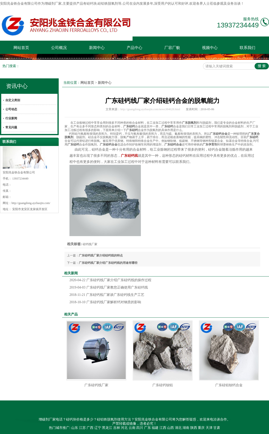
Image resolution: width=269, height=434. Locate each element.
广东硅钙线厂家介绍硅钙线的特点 (101, 255)
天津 (209, 428)
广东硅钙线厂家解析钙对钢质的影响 (105, 302)
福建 (155, 428)
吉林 (116, 428)
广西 (90, 428)
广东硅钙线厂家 (96, 385)
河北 (124, 428)
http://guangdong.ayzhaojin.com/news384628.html (150, 109)
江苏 (82, 428)
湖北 (178, 428)
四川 (139, 428)
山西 (170, 428)
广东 (147, 428)
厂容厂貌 (172, 48)
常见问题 (11, 127)
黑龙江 (107, 428)
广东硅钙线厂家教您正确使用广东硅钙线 (108, 287)
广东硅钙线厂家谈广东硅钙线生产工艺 (106, 295)
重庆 (201, 428)
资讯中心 (17, 86)
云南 (132, 428)
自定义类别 (12, 100)
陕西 (193, 428)
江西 (162, 428)
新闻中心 (97, 48)
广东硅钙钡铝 (162, 385)
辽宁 (97, 428)
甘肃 (216, 428)
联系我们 (247, 48)
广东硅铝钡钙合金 (229, 385)
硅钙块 (92, 3)
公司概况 (59, 48)
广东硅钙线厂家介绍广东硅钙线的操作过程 (110, 280)
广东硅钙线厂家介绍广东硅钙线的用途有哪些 (108, 263)
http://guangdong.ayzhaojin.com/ (30, 203)
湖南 (185, 428)
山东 (74, 428)
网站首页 (21, 48)
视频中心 (210, 48)
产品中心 (134, 48)
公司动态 (11, 109)
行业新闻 (11, 118)
